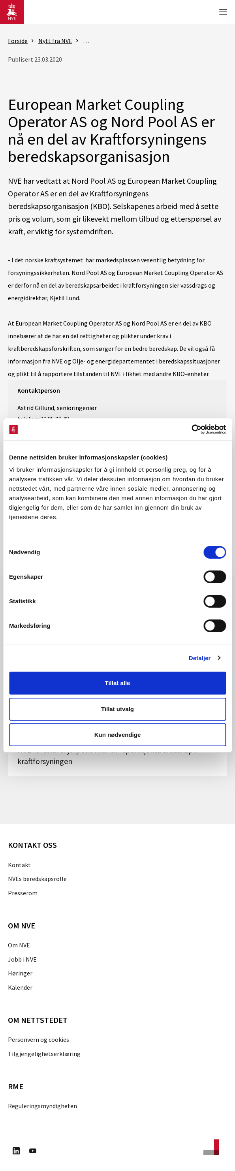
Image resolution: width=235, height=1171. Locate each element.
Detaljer (200, 658)
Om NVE (19, 945)
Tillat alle (117, 683)
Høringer (20, 973)
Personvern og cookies (38, 1039)
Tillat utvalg (117, 709)
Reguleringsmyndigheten (42, 1106)
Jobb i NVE (22, 959)
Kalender (20, 987)
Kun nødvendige (117, 734)
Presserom (23, 893)
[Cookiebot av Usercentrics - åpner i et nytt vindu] (191, 429)
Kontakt (19, 865)
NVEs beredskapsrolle (37, 879)
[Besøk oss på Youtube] (32, 1152)
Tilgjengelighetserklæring (44, 1054)
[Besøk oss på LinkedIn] (16, 1152)
